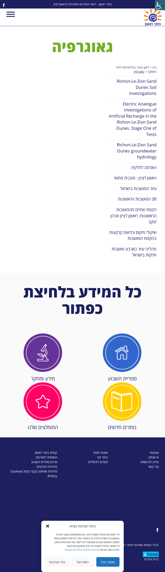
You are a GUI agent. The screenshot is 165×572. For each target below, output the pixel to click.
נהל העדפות (57, 562)
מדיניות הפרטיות (91, 550)
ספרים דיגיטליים (98, 462)
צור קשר (153, 466)
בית (154, 67)
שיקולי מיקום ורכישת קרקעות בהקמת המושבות (132, 235)
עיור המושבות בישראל (138, 188)
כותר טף (102, 457)
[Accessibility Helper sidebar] (160, 5)
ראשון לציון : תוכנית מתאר (135, 178)
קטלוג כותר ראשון (46, 452)
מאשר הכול (108, 562)
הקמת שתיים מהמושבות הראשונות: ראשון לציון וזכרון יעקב (133, 216)
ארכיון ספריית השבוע (44, 462)
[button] (48, 526)
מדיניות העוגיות (73, 550)
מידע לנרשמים (150, 462)
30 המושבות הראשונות (137, 199)
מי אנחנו (153, 457)
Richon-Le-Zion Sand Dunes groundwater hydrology (136, 151)
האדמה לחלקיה (143, 167)
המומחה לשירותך (46, 457)
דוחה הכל (83, 562)
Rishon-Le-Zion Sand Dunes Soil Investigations (136, 87)
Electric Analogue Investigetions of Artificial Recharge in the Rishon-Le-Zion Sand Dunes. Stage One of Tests (132, 119)
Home (154, 452)
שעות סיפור (100, 452)
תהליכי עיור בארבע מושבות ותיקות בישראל (134, 252)
